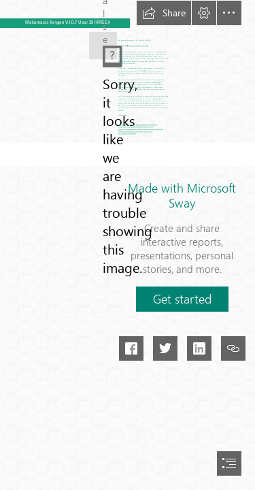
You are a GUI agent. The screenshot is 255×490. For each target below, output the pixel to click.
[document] (127, 245)
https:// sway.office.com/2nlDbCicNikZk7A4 (135, 128)
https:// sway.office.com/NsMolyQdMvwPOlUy (137, 126)
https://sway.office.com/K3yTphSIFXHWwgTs (135, 125)
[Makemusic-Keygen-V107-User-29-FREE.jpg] (103, 40)
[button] (164, 13)
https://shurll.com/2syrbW (139, 46)
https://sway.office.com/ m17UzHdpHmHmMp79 (135, 133)
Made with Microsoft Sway (182, 195)
